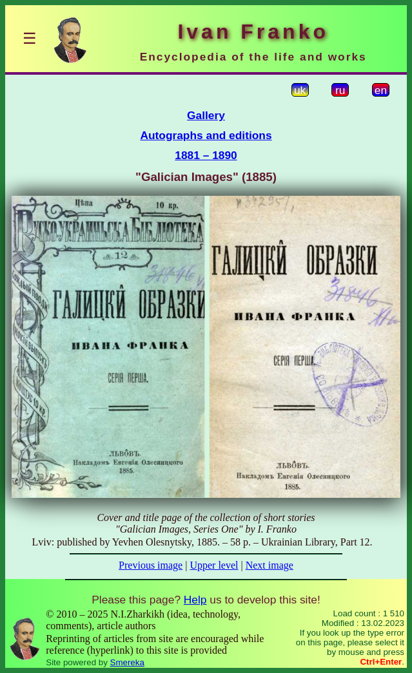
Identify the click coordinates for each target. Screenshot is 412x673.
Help (195, 599)
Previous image (150, 565)
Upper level (214, 565)
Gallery (206, 115)
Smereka (127, 662)
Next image (269, 565)
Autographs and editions (205, 135)
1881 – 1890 (206, 155)
